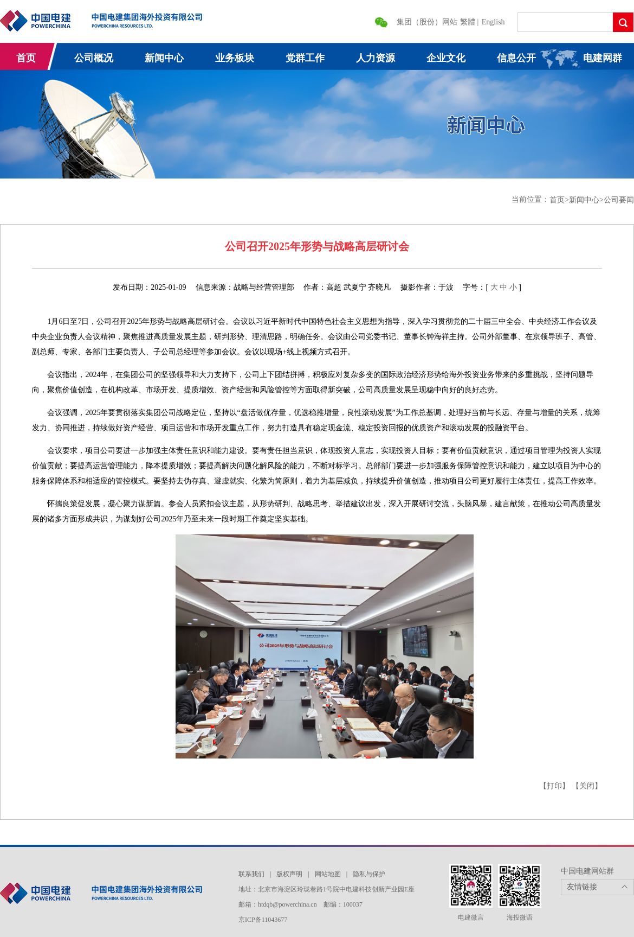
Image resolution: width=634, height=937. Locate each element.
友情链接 (582, 887)
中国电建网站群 (587, 871)
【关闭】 (587, 786)
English (493, 22)
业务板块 (234, 58)
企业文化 (445, 58)
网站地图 (328, 874)
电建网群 (602, 58)
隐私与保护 (369, 874)
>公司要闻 (616, 200)
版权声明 (289, 874)
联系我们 (251, 874)
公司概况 (93, 58)
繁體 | (470, 22)
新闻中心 (164, 58)
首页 (26, 58)
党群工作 (305, 58)
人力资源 (375, 58)
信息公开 (516, 58)
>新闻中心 (582, 200)
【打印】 (554, 786)
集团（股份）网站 (427, 22)
